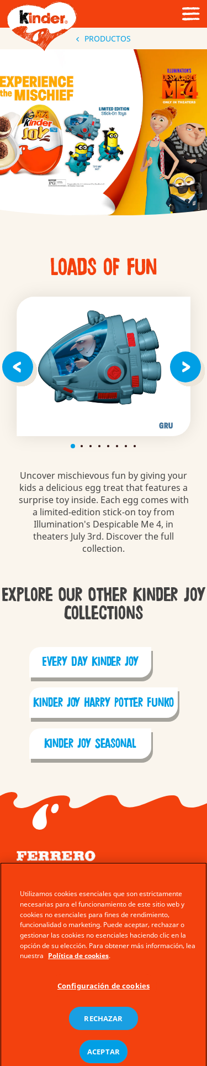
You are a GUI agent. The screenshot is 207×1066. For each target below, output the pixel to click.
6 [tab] (117, 446)
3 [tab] (90, 446)
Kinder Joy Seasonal (90, 744)
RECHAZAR (103, 1028)
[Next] (187, 366)
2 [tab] (82, 446)
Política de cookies (78, 965)
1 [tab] (73, 446)
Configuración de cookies (103, 995)
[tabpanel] (103, 366)
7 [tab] (126, 446)
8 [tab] (135, 446)
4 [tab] (99, 446)
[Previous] (20, 366)
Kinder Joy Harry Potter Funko (103, 703)
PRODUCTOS (103, 38)
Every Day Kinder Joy (90, 662)
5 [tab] (108, 446)
